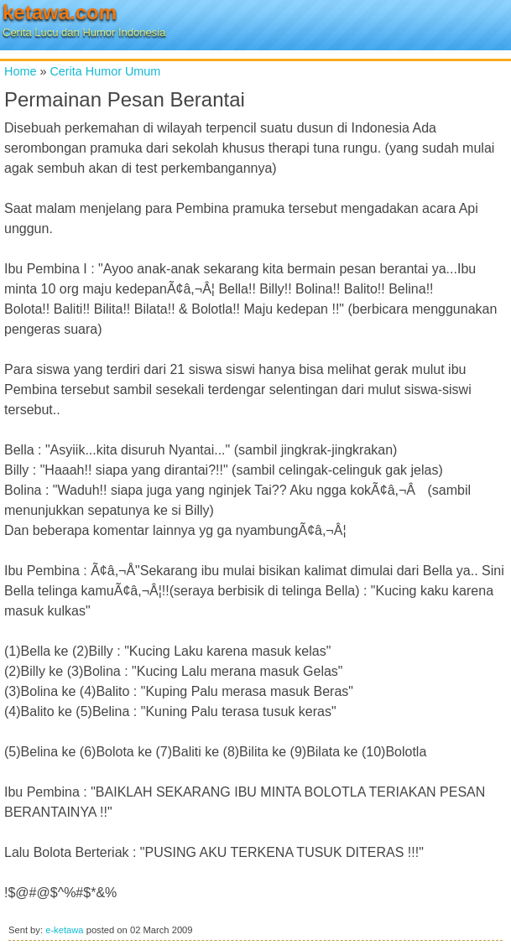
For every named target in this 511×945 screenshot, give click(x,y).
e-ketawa (64, 930)
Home (20, 71)
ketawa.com (60, 12)
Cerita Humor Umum (105, 71)
